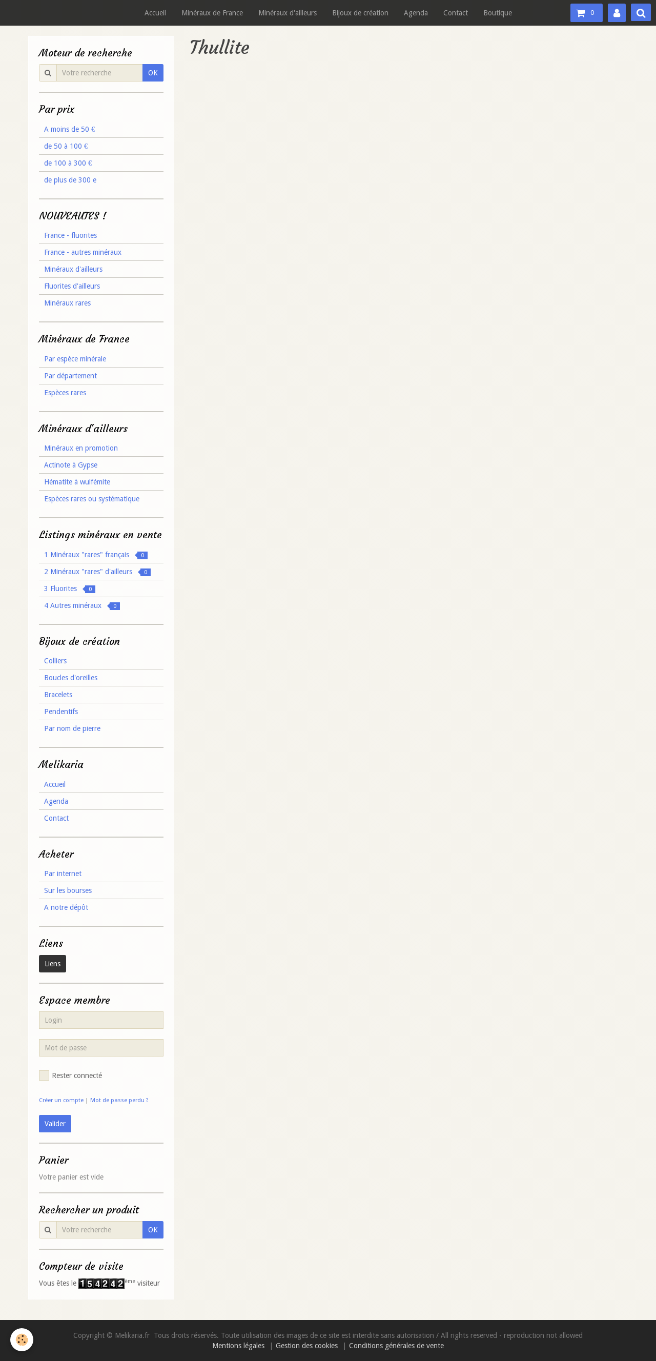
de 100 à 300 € (68, 163)
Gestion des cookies (307, 1346)
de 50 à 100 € (66, 146)
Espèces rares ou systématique (91, 499)
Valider (55, 1124)
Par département (70, 376)
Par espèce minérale (75, 359)
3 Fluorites (69, 588)
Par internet (62, 873)
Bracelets (58, 694)
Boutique (497, 13)
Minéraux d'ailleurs (287, 13)
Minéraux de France (212, 13)
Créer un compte (61, 1100)
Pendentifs (61, 711)
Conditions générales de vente (396, 1346)
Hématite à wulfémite (77, 482)
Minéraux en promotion (81, 448)
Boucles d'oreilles (70, 678)
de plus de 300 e (70, 180)
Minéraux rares (67, 303)
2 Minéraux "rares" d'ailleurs (97, 571)
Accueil (155, 13)
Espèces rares (65, 393)
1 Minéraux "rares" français (96, 555)
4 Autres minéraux (82, 605)
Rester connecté (70, 1075)
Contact (455, 13)
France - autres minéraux (82, 252)
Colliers (55, 661)
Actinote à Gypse (70, 465)
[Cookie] (21, 1339)
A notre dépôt (66, 907)
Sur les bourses (68, 890)
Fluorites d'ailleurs (72, 286)
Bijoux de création (360, 13)
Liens (52, 964)
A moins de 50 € (69, 129)
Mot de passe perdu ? (119, 1100)
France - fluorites (70, 235)
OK (153, 73)
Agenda (416, 13)
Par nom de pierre (72, 728)
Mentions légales (238, 1346)
